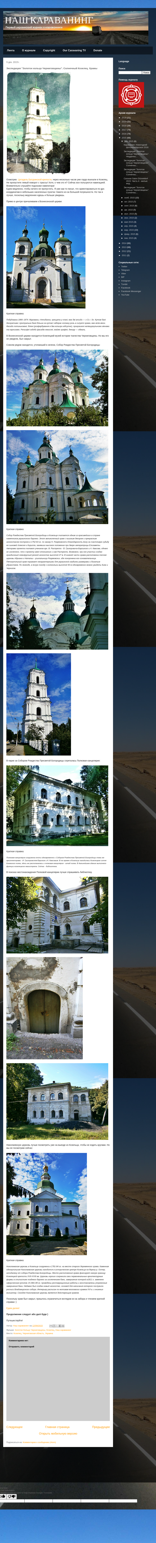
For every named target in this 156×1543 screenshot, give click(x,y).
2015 (124, 138)
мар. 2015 (129, 230)
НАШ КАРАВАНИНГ (49, 20)
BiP (122, 277)
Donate (97, 50)
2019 (124, 121)
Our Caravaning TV (74, 50)
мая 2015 (129, 222)
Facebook (125, 288)
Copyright (49, 50)
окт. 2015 (128, 201)
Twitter (124, 266)
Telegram (125, 270)
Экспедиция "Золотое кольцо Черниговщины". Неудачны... (136, 153)
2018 (124, 125)
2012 (124, 251)
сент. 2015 (129, 205)
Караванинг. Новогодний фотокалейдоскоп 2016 (136, 146)
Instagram (125, 281)
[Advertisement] (128, 348)
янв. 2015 (129, 238)
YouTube (125, 295)
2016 (124, 134)
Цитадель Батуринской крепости (35, 179)
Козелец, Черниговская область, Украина (33, 1333)
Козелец (50, 1330)
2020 (124, 117)
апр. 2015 (129, 226)
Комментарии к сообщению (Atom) (39, 1442)
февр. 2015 (130, 234)
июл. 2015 (129, 214)
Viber (123, 273)
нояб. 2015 (129, 197)
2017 (124, 130)
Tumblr (124, 284)
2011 (124, 255)
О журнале (28, 50)
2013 (124, 247)
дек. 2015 (129, 141)
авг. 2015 (128, 210)
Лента (10, 50)
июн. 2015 (129, 218)
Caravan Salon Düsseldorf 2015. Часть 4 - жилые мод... (136, 181)
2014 (124, 243)
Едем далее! (12, 1308)
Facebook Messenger (131, 291)
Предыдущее (101, 1427)
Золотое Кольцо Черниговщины (30, 1330)
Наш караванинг (63, 1330)
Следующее (14, 1427)
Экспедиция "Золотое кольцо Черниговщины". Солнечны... (136, 163)
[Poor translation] (12, 1496)
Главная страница (57, 1427)
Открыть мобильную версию (58, 1433)
